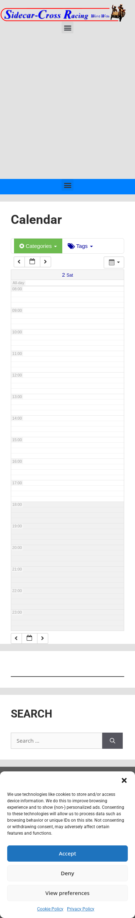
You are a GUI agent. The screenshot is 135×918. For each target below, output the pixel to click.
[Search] (112, 741)
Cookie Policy (50, 909)
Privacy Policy (80, 909)
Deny (67, 873)
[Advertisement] (67, 108)
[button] (124, 780)
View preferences (67, 892)
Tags (80, 246)
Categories (38, 246)
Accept (67, 853)
